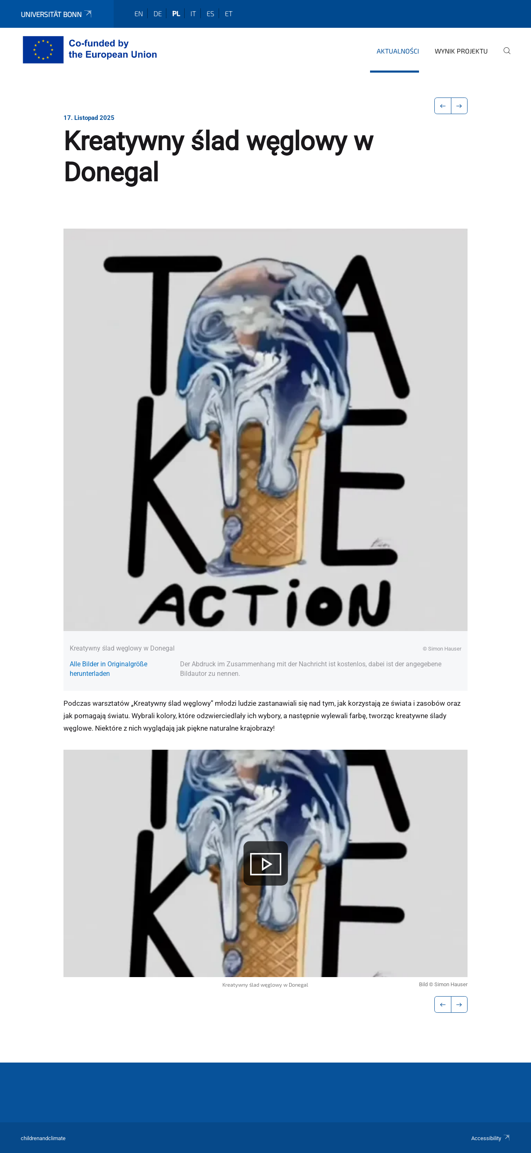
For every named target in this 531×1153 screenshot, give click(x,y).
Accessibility (490, 1138)
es (210, 13)
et (229, 13)
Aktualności (398, 51)
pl (176, 13)
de (157, 13)
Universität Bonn (57, 14)
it (193, 13)
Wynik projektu (461, 51)
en (138, 13)
